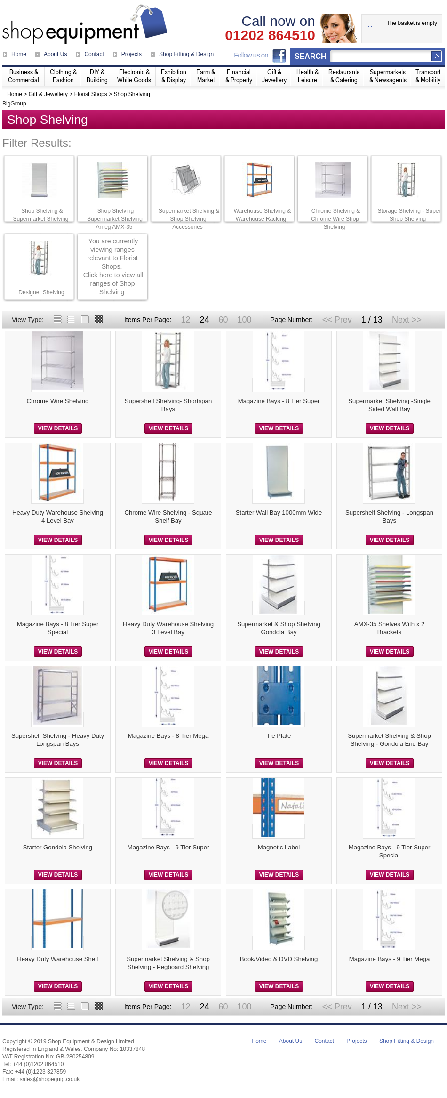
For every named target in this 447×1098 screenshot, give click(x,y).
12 (185, 319)
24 (204, 319)
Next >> (407, 319)
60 (223, 319)
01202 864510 (270, 35)
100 (244, 319)
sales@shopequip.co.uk (50, 1079)
